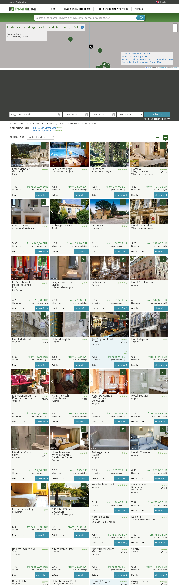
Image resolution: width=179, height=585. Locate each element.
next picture (47, 154)
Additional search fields (155, 118)
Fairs (53, 9)
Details (18, 195)
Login (11, 2)
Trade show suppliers (77, 9)
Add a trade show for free (112, 9)
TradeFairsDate (22, 8)
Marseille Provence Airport (136, 53)
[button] (89, 45)
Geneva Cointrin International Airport (141, 62)
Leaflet (148, 67)
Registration (21, 2)
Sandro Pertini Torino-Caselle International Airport (147, 59)
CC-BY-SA (176, 67)
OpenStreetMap (162, 67)
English (164, 2)
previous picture (12, 154)
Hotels (139, 9)
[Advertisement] (90, 89)
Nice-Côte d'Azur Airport (135, 56)
